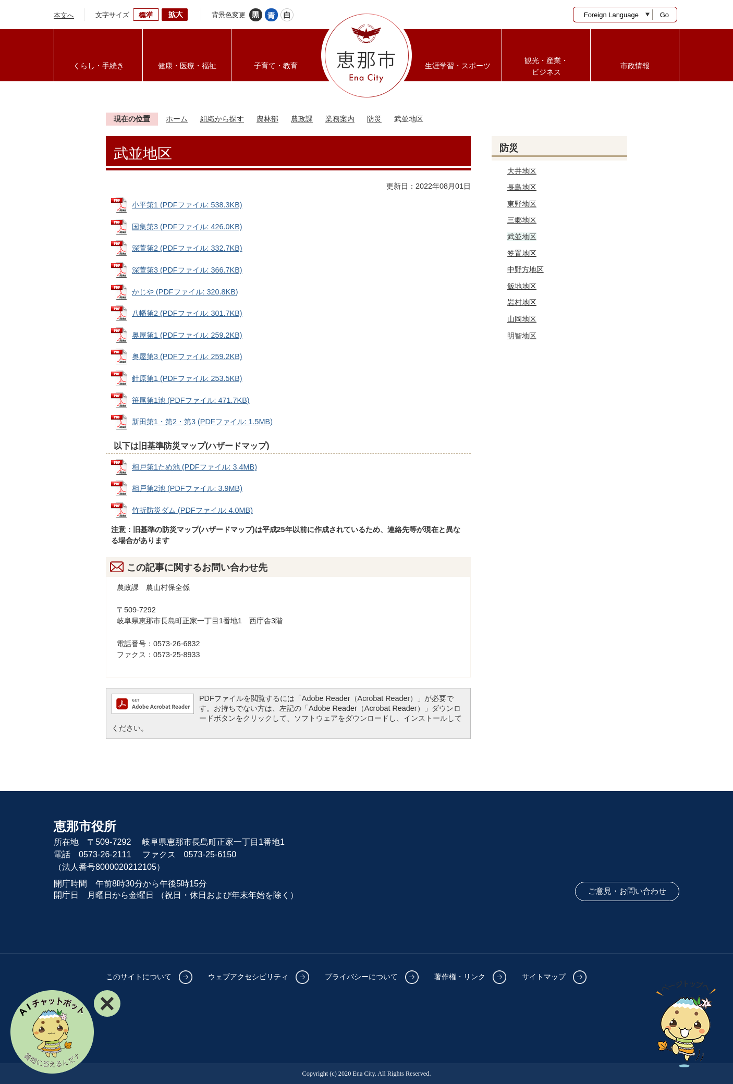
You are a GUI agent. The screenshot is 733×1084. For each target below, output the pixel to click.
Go (664, 15)
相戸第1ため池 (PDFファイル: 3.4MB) (194, 467)
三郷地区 (521, 220)
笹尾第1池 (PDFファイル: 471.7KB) (191, 400)
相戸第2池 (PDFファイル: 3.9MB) (187, 488)
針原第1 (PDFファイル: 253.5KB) (187, 378)
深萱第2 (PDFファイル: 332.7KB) (187, 248)
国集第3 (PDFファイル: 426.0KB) (187, 227)
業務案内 (340, 119)
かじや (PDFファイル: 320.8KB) (185, 292)
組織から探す (222, 119)
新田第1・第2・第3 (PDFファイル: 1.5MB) (202, 421)
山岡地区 (521, 319)
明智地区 (521, 335)
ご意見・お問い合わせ (627, 891)
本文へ (64, 15)
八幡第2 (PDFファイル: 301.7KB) (187, 313)
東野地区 (521, 204)
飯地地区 (521, 286)
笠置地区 (521, 253)
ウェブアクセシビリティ (248, 976)
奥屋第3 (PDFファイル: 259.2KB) (187, 356)
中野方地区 (525, 269)
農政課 (302, 119)
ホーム (177, 119)
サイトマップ (544, 976)
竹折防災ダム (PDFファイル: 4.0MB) (192, 510)
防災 (374, 119)
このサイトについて (139, 976)
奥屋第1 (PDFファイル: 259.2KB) (187, 335)
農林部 (267, 119)
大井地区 (521, 171)
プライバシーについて (361, 976)
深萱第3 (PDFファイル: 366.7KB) (187, 270)
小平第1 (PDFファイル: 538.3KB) (187, 205)
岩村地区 (521, 302)
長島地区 (521, 187)
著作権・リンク (459, 976)
